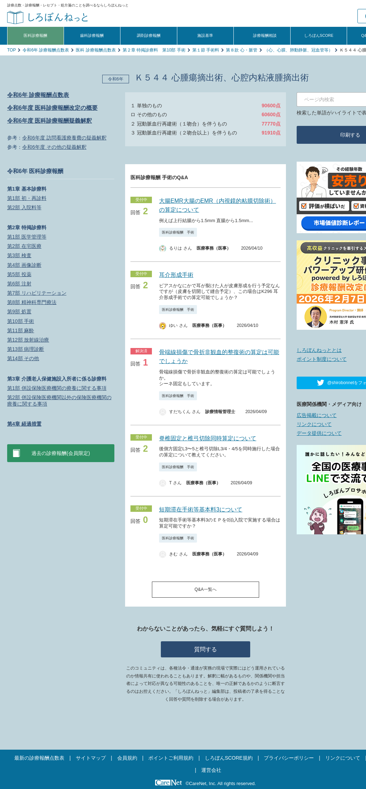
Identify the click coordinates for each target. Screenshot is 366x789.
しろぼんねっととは (319, 350)
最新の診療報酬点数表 (39, 758)
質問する (205, 649)
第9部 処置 (19, 311)
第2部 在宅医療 (24, 246)
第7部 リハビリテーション (36, 293)
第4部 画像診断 (24, 265)
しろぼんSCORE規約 (229, 758)
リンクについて (314, 424)
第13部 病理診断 (25, 349)
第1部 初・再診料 (26, 198)
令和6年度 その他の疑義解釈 (54, 147)
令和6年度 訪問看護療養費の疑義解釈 (64, 138)
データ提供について (319, 433)
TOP (11, 50)
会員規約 (127, 758)
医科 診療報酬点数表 (95, 50)
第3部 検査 (19, 255)
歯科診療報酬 (92, 35)
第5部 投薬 (19, 274)
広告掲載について (317, 415)
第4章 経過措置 (24, 424)
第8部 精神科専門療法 (31, 302)
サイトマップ (91, 758)
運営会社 (211, 770)
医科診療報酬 (35, 35)
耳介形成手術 (176, 275)
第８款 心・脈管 (241, 50)
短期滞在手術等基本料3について (200, 509)
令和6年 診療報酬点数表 (46, 50)
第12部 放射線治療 (28, 340)
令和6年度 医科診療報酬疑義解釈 (49, 121)
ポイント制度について (322, 359)
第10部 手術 (20, 321)
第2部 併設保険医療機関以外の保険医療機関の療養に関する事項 (59, 400)
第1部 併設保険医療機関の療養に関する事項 (57, 388)
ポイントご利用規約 (170, 758)
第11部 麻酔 (20, 330)
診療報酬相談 (265, 35)
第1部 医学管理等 (26, 237)
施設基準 (205, 35)
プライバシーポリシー (289, 758)
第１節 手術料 (205, 50)
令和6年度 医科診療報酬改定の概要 (52, 108)
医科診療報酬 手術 (178, 232)
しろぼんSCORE (318, 35)
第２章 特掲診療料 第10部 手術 (154, 50)
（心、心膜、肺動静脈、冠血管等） (298, 50)
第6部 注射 (19, 283)
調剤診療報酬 (148, 35)
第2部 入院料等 (24, 207)
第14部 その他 (23, 358)
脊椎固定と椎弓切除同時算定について (207, 438)
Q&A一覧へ (205, 589)
